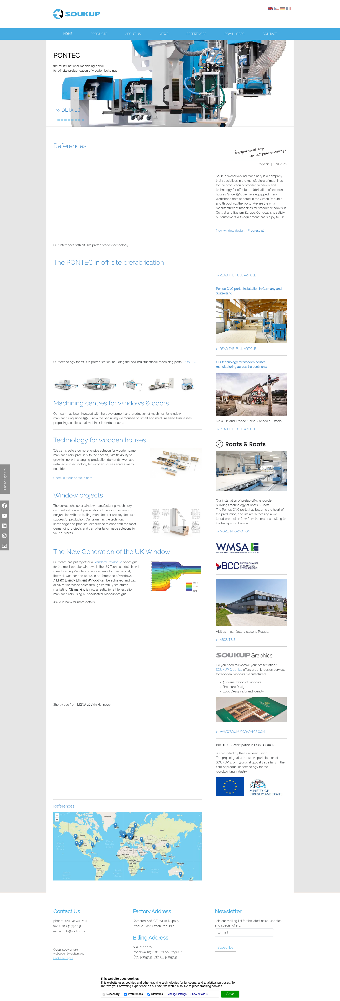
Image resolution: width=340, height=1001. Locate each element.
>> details (68, 110)
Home (67, 34)
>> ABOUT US (225, 639)
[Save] (230, 994)
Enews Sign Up (5, 479)
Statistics (157, 994)
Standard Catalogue (108, 562)
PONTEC (189, 362)
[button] (199, 994)
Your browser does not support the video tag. (251, 254)
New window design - (240, 230)
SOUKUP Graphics (229, 669)
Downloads (234, 34)
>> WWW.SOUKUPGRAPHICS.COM (240, 731)
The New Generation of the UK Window (111, 551)
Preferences (135, 994)
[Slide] (55, 120)
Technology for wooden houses (99, 440)
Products (99, 34)
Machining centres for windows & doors (111, 403)
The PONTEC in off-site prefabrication (108, 262)
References (196, 34)
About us (133, 34)
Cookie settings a (63, 958)
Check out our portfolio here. (73, 478)
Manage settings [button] (176, 994)
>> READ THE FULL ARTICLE (236, 275)
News (163, 34)
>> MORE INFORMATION (233, 531)
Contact (270, 34)
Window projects (78, 495)
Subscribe (225, 947)
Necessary (112, 994)
